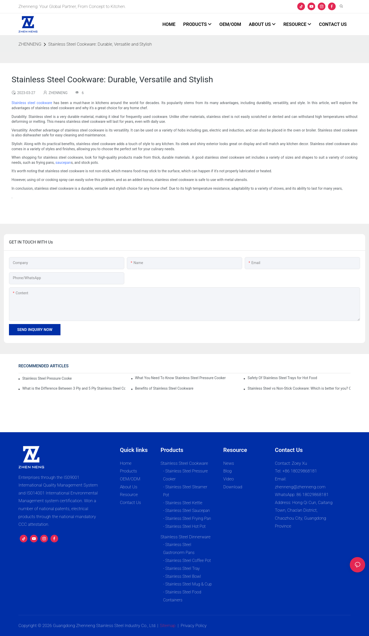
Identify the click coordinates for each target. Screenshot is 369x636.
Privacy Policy (194, 625)
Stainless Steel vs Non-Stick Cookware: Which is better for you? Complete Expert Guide (299, 388)
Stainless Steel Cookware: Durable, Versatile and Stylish (100, 44)
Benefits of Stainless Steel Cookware (164, 388)
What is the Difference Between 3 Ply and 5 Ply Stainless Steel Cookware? (73, 388)
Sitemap (168, 625)
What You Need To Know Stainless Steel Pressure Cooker (180, 378)
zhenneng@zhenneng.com (300, 486)
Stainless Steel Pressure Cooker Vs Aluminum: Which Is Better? (47, 378)
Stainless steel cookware (32, 103)
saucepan (63, 162)
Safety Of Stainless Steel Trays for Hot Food (282, 378)
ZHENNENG (29, 44)
